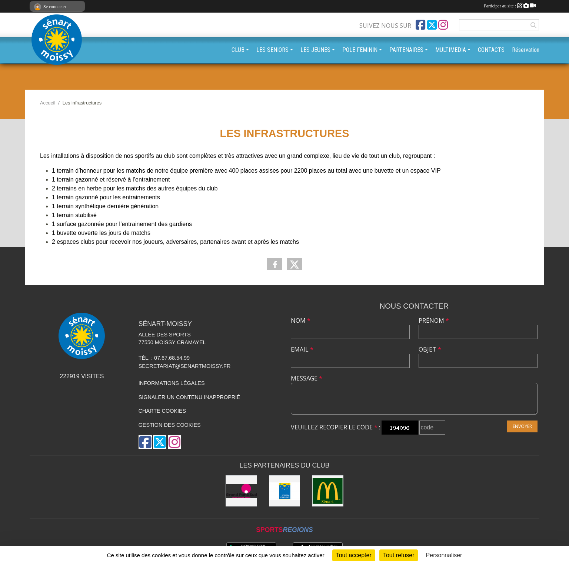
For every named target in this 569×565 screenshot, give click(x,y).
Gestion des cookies (170, 425)
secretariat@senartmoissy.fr (185, 366)
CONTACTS (491, 49)
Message (306, 378)
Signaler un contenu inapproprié (189, 397)
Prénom (434, 320)
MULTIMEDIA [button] (450, 49)
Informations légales (172, 383)
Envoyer (522, 426)
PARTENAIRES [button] (406, 49)
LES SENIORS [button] (272, 49)
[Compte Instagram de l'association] (443, 24)
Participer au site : (510, 6)
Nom (300, 320)
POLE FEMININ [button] (359, 49)
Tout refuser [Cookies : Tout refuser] (398, 555)
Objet (430, 349)
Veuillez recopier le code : (335, 427)
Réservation (525, 49)
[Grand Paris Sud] (241, 491)
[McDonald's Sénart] (327, 491)
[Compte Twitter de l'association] (432, 24)
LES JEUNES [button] (315, 49)
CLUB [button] (238, 49)
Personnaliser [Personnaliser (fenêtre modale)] (444, 555)
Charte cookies (162, 411)
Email (302, 349)
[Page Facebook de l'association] (420, 24)
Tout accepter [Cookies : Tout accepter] (354, 555)
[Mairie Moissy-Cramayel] (284, 491)
